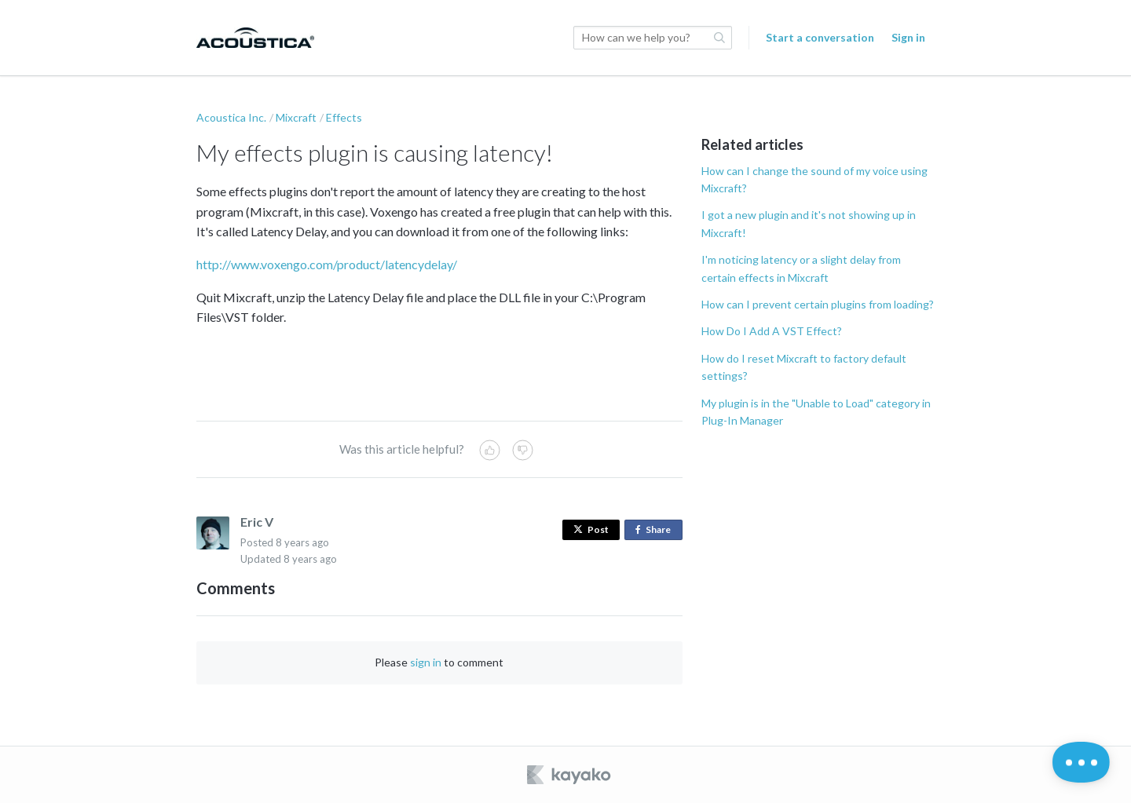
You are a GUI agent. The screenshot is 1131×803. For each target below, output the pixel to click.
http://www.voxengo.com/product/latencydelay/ (326, 264)
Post (591, 529)
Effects (344, 117)
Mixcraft (296, 117)
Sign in (908, 37)
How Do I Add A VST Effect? (771, 331)
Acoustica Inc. (231, 117)
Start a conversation (820, 37)
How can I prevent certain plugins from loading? (817, 304)
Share (656, 530)
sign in (425, 662)
